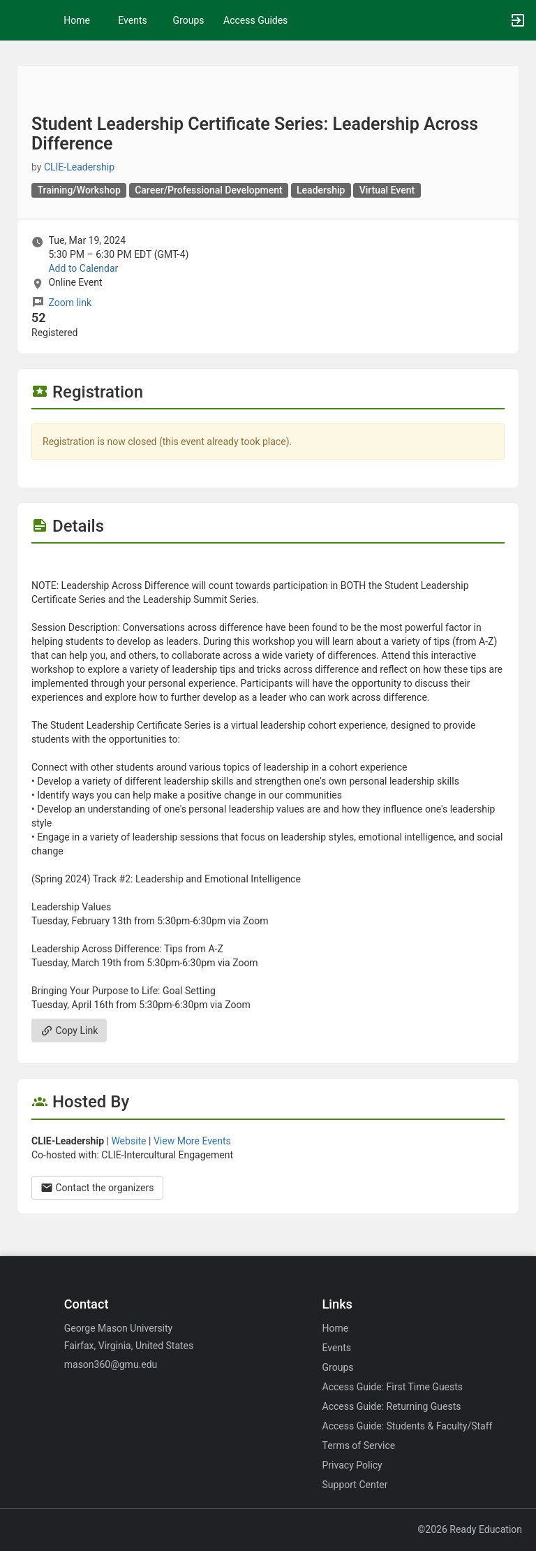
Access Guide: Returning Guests (391, 1406)
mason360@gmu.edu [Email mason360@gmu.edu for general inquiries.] (111, 1364)
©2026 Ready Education (469, 1529)
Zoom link (69, 302)
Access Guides (255, 20)
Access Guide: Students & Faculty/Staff (407, 1426)
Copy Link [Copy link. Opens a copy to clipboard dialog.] (69, 1030)
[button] (17, 20)
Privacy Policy (352, 1465)
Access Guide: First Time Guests (392, 1386)
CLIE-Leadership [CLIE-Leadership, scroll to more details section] (79, 167)
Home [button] (77, 20)
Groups (188, 20)
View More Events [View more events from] (192, 1140)
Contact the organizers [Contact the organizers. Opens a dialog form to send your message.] (97, 1187)
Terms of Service (359, 1445)
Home (335, 1328)
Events (132, 20)
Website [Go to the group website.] (128, 1140)
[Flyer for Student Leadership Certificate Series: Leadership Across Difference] (268, 564)
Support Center (355, 1484)
